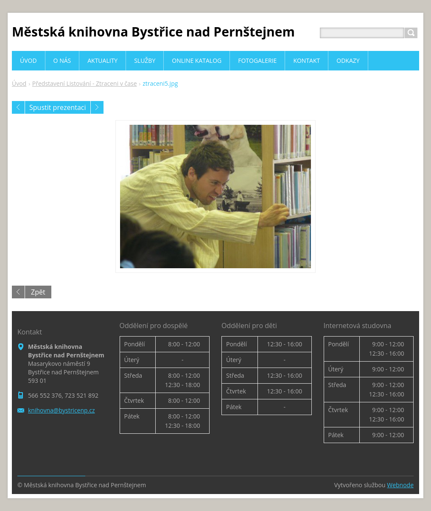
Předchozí (18, 107)
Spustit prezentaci (57, 107)
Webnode (400, 485)
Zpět (38, 292)
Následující (97, 107)
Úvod (19, 83)
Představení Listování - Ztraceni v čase (84, 83)
